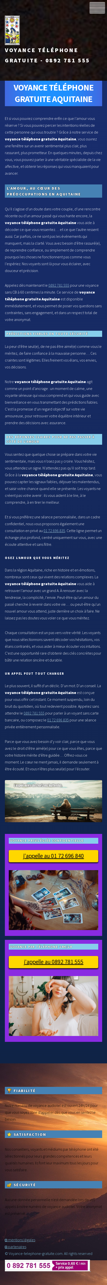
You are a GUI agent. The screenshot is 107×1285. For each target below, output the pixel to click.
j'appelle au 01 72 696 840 (53, 856)
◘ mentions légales (20, 1239)
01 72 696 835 (54, 530)
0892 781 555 (58, 285)
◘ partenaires (15, 1246)
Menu (97, 8)
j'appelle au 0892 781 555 (53, 962)
